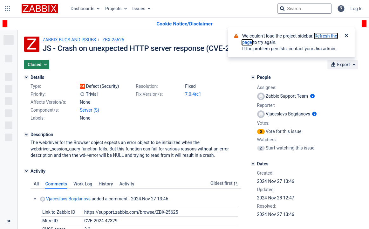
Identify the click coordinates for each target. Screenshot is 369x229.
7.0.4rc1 (193, 94)
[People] (253, 77)
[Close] (346, 36)
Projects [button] (113, 8)
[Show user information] (312, 96)
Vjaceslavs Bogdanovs (65, 199)
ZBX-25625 (113, 39)
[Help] (341, 8)
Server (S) (89, 110)
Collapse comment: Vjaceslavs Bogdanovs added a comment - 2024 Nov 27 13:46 (35, 198)
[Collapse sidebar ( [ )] (8, 221)
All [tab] (36, 183)
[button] (7, 8)
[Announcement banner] (184, 24)
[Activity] (26, 171)
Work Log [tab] (82, 183)
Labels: (37, 118)
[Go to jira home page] (39, 8)
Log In (357, 8)
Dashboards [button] (82, 8)
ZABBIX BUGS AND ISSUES (69, 39)
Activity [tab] (126, 183)
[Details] (26, 77)
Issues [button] (138, 8)
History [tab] (106, 183)
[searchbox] (304, 8)
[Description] (26, 134)
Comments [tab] (56, 183)
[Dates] (253, 164)
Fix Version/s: (149, 94)
